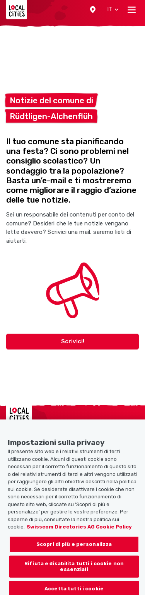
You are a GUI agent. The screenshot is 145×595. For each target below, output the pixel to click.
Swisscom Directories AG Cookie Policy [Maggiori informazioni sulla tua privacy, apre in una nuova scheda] (79, 532)
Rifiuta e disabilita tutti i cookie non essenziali (74, 572)
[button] (93, 9)
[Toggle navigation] (132, 10)
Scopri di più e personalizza (74, 549)
